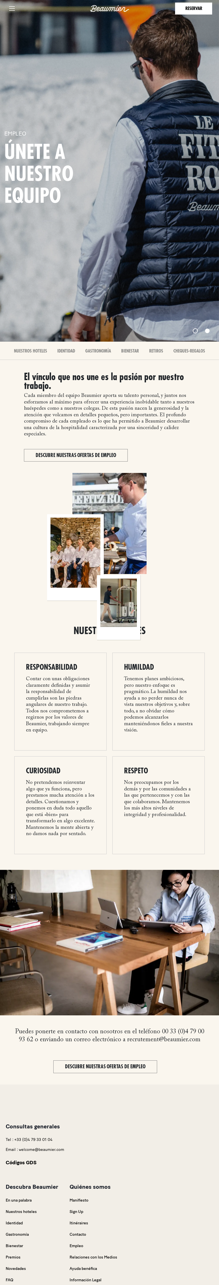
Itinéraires (79, 1223)
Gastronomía (98, 351)
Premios (13, 1257)
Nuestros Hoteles (30, 351)
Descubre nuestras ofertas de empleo (76, 455)
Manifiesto (79, 1200)
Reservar (193, 8)
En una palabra (19, 1200)
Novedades (16, 1268)
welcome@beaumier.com (41, 1149)
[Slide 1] (195, 331)
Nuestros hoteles (21, 1211)
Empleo (76, 1245)
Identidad (66, 351)
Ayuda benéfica (83, 1268)
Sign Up (76, 1211)
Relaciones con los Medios (93, 1257)
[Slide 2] (207, 331)
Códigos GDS (21, 1162)
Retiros (156, 351)
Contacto (78, 1234)
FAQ (9, 1280)
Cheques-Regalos (189, 351)
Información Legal (86, 1280)
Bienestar (130, 351)
